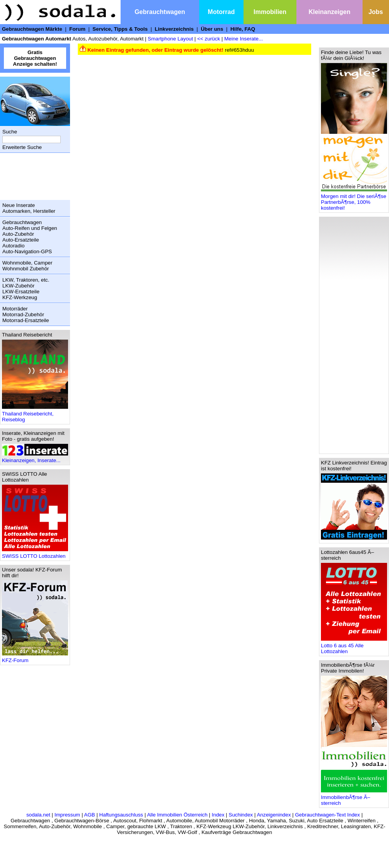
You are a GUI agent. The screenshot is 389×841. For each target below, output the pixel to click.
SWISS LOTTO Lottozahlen (35, 553)
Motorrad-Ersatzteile (25, 320)
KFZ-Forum (35, 658)
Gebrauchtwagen (160, 12)
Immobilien (270, 12)
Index (218, 815)
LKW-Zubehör (18, 286)
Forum (77, 29)
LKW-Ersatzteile (20, 291)
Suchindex (241, 815)
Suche (9, 132)
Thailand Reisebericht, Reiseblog (35, 414)
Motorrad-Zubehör (23, 314)
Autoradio (13, 246)
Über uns (212, 29)
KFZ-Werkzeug (19, 297)
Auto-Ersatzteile (20, 240)
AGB (89, 815)
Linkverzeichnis (174, 29)
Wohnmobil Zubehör (25, 269)
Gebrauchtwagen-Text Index (327, 815)
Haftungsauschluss (121, 815)
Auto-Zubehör (18, 234)
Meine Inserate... (243, 39)
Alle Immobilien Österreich (177, 815)
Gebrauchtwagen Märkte (32, 29)
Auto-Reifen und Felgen (29, 228)
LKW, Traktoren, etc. (25, 280)
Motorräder (15, 309)
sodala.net (38, 815)
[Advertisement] (33, 176)
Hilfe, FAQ (242, 29)
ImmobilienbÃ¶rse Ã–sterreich (354, 798)
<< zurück (208, 39)
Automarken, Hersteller (28, 211)
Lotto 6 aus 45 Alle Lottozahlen (354, 646)
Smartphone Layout (170, 39)
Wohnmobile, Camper (27, 263)
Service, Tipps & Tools (120, 29)
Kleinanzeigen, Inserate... (35, 458)
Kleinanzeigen (329, 12)
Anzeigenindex (274, 815)
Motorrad (221, 12)
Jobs (375, 12)
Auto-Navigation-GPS (27, 251)
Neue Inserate (18, 205)
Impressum (67, 815)
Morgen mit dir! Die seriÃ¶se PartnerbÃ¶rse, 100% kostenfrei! (354, 200)
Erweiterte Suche (22, 147)
